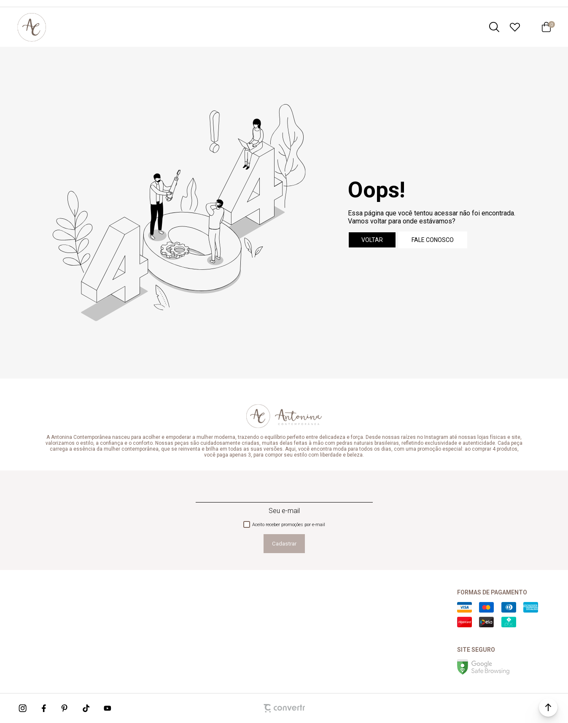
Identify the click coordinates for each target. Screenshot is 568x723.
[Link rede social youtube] (107, 708)
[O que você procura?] (494, 27)
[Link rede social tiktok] (86, 708)
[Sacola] (546, 27)
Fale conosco (433, 240)
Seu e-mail (284, 511)
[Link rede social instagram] (23, 708)
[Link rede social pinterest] (65, 708)
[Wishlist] (515, 27)
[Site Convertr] (284, 708)
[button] (548, 707)
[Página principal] (31, 27)
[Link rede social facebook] (44, 708)
